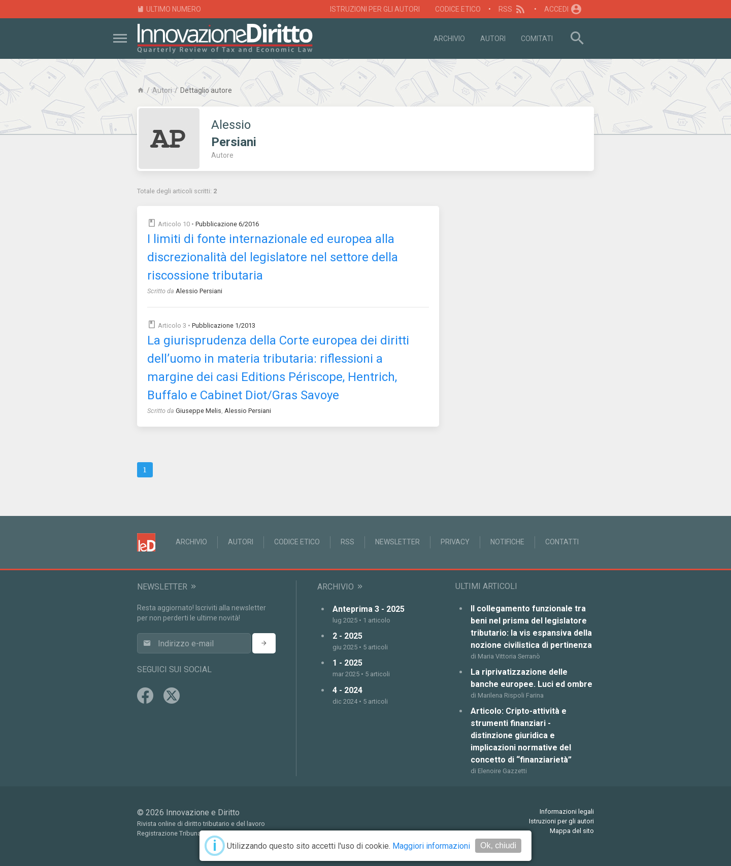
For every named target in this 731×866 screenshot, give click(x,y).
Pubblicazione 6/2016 (227, 224)
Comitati (537, 38)
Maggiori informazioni (431, 846)
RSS (512, 9)
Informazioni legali (567, 811)
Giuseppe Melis (198, 410)
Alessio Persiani (199, 291)
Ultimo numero (169, 9)
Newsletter (397, 542)
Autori (493, 38)
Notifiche (507, 542)
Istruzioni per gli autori (375, 9)
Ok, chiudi (498, 845)
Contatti (562, 542)
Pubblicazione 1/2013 (223, 325)
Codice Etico (458, 9)
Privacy (455, 542)
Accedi (563, 9)
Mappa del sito (572, 831)
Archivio (449, 38)
